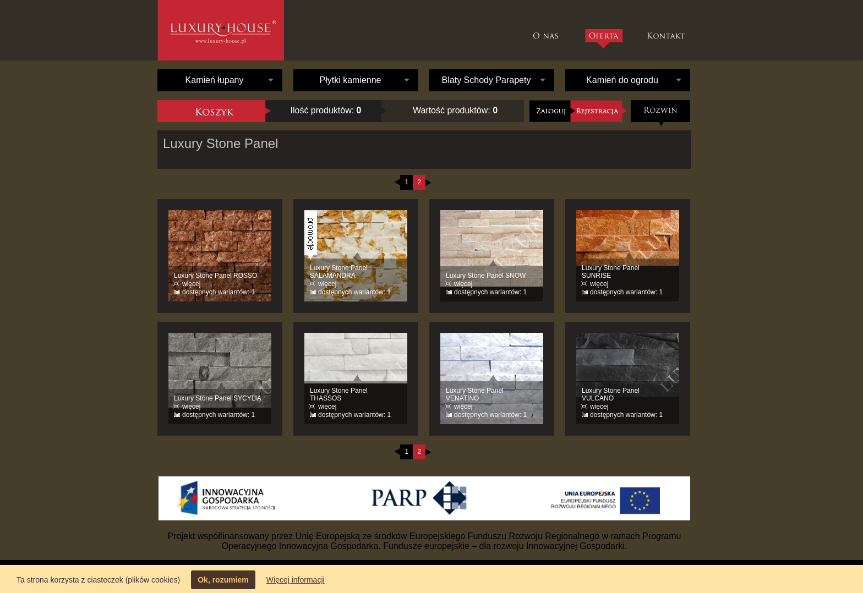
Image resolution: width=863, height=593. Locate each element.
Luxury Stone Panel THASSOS (339, 394)
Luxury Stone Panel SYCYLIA (217, 398)
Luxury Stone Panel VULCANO (611, 394)
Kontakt (667, 30)
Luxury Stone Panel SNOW (486, 275)
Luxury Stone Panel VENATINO (475, 394)
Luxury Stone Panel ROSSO (215, 275)
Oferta (603, 38)
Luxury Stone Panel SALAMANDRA (339, 271)
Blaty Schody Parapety (486, 80)
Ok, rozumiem (223, 579)
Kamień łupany (214, 80)
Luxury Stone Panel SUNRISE (611, 271)
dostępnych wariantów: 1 (218, 292)
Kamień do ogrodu (622, 80)
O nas (548, 30)
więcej (191, 284)
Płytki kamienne (350, 80)
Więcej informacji (295, 579)
